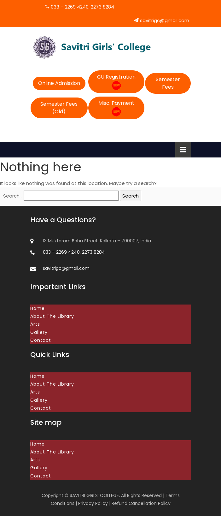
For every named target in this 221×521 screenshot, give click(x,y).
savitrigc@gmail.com (161, 20)
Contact (40, 341)
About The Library (52, 316)
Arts (35, 325)
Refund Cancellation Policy (141, 508)
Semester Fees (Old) (59, 107)
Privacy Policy (93, 508)
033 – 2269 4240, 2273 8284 (79, 6)
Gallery (39, 333)
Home (37, 308)
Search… (12, 195)
